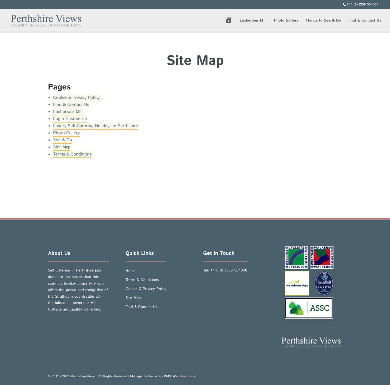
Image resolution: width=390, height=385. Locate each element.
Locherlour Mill (253, 21)
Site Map (62, 147)
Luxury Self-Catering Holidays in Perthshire (95, 126)
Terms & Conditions (72, 154)
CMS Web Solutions (179, 376)
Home (131, 271)
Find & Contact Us (364, 21)
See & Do (62, 140)
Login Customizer (70, 119)
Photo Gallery (286, 21)
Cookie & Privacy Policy (76, 97)
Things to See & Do (323, 21)
